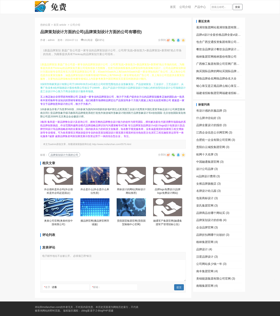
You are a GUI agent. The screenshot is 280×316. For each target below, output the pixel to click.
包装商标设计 (207, 198)
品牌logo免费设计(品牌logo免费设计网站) (167, 191)
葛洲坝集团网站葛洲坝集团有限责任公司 (219, 27)
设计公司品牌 (207, 168)
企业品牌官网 (207, 227)
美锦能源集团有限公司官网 (215, 278)
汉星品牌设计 (207, 256)
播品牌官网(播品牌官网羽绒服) (95, 222)
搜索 (237, 7)
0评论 (99, 40)
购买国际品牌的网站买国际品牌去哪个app (219, 71)
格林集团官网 (207, 242)
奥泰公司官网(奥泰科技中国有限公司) (58, 222)
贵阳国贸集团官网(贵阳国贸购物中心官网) (131, 222)
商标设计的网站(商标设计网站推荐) (131, 191)
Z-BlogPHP (101, 310)
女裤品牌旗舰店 (208, 183)
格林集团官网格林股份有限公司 (216, 56)
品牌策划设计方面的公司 (64, 154)
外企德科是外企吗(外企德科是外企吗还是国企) (58, 191)
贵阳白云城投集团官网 (212, 147)
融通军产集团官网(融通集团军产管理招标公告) (167, 222)
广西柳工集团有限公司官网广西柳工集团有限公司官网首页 (219, 63)
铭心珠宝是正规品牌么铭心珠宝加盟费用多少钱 (219, 85)
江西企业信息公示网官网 (214, 132)
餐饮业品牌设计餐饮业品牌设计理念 (219, 49)
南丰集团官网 (207, 271)
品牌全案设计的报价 (211, 125)
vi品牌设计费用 (208, 176)
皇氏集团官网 (207, 205)
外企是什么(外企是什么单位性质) (95, 191)
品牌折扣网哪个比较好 (212, 234)
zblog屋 (85, 310)
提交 (179, 287)
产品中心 (200, 6)
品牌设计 (204, 249)
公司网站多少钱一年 (211, 263)
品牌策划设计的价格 (211, 220)
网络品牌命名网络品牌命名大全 (216, 78)
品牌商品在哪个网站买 (212, 212)
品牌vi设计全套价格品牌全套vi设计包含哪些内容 (219, 34)
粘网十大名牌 (207, 154)
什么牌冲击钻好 (208, 118)
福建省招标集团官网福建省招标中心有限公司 (219, 93)
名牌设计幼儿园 (208, 190)
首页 (173, 6)
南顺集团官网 (207, 285)
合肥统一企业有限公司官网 (215, 139)
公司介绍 (185, 6)
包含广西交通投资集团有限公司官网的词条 (219, 41)
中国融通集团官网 (210, 161)
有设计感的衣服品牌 (211, 110)
